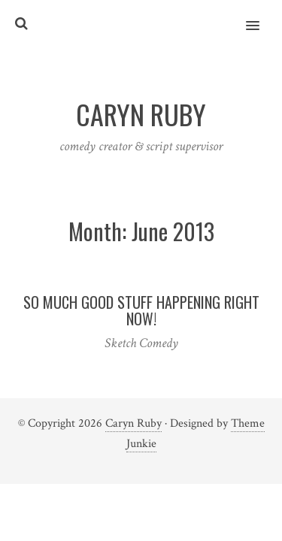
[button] (261, 16)
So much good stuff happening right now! (141, 310)
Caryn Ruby (133, 423)
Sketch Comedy (141, 343)
